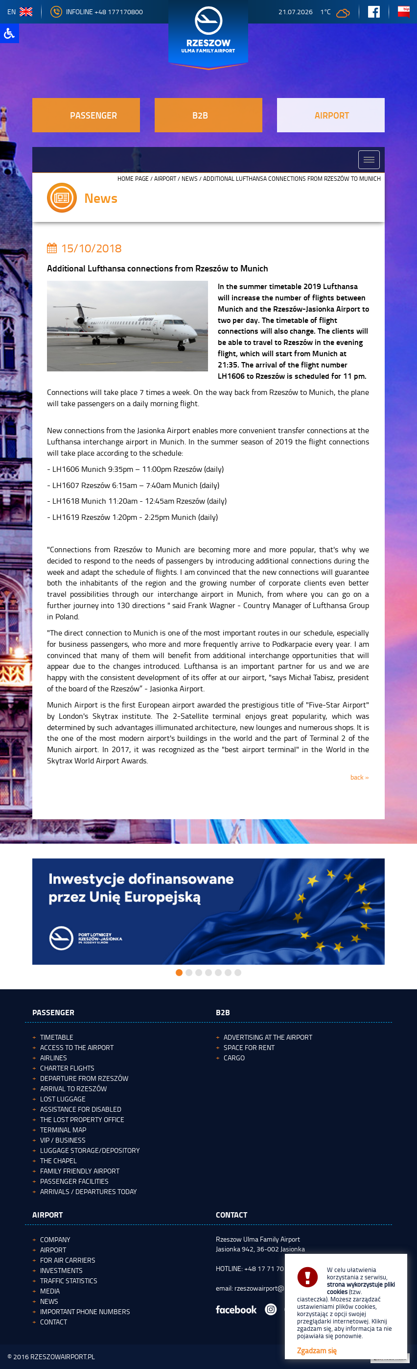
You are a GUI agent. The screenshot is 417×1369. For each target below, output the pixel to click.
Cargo (234, 1057)
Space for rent (249, 1047)
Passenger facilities (74, 1181)
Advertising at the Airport (268, 1037)
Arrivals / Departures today (88, 1191)
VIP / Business (63, 1140)
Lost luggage (63, 1098)
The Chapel (58, 1160)
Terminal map (63, 1129)
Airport (165, 178)
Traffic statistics (68, 1280)
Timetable (56, 1037)
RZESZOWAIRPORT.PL (62, 1356)
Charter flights (67, 1068)
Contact (53, 1321)
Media (50, 1291)
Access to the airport (77, 1047)
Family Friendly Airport (79, 1170)
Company (55, 1239)
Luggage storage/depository (90, 1150)
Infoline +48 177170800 (96, 11)
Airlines (53, 1057)
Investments (61, 1270)
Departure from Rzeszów (84, 1078)
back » (359, 777)
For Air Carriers (67, 1260)
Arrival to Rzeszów (73, 1088)
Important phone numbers (85, 1311)
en (19, 11)
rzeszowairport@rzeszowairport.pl (284, 1288)
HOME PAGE (133, 178)
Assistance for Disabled (80, 1109)
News (190, 178)
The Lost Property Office (82, 1119)
